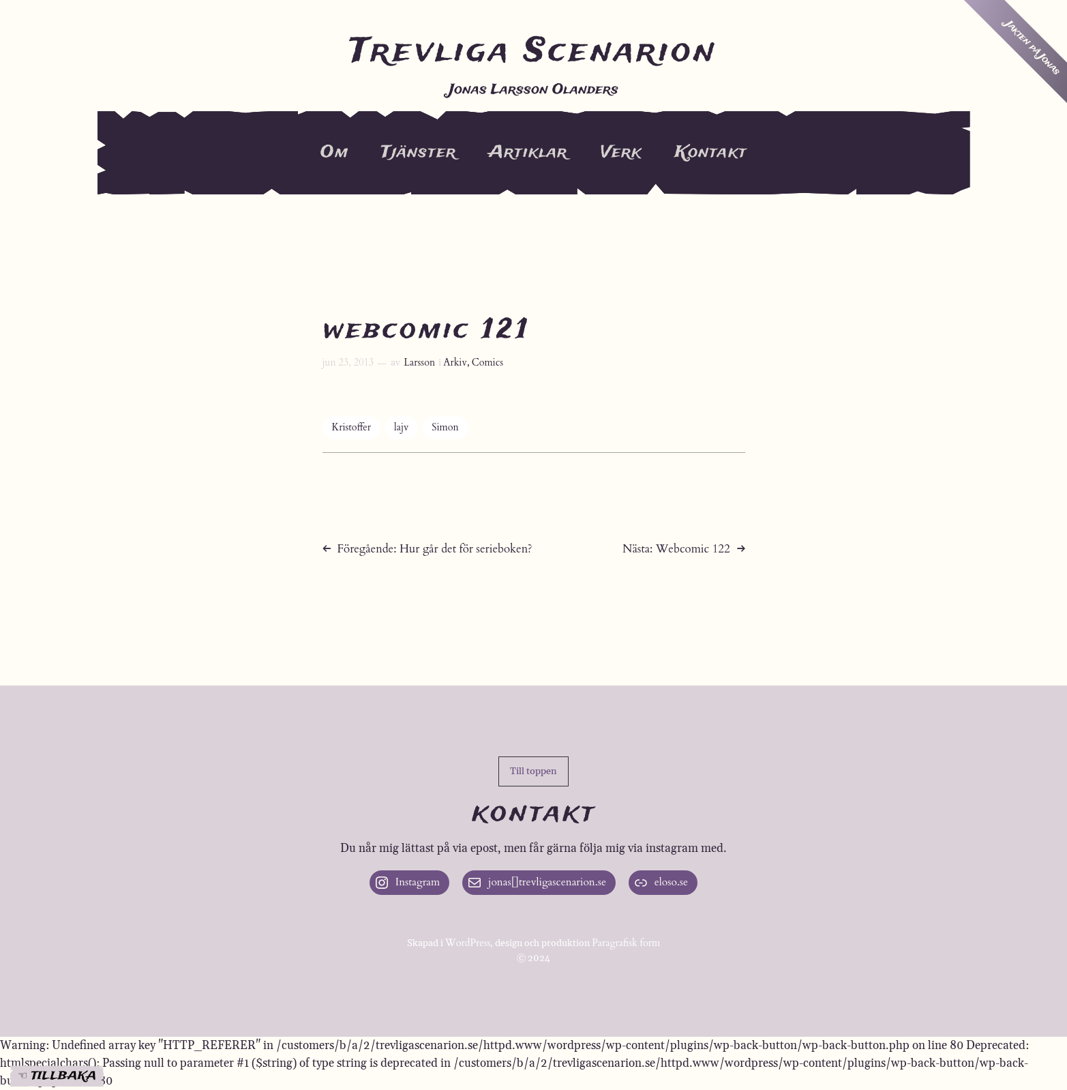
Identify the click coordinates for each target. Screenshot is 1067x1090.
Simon (445, 427)
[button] (533, 771)
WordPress (468, 943)
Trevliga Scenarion (533, 52)
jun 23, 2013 (348, 362)
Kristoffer (352, 427)
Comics (487, 362)
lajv (401, 427)
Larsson (419, 362)
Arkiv (455, 362)
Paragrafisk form (626, 943)
